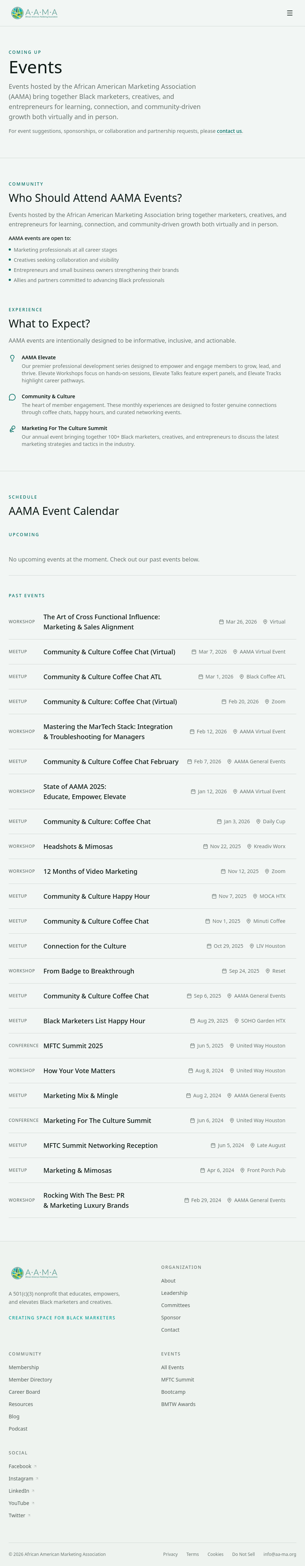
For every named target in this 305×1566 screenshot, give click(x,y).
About (168, 1280)
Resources (21, 1404)
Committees (175, 1305)
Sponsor (171, 1317)
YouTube (22, 1503)
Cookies (216, 1554)
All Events (172, 1367)
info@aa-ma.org (279, 1554)
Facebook (23, 1466)
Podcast (18, 1428)
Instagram (24, 1478)
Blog (14, 1416)
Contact (170, 1329)
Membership (24, 1367)
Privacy (170, 1554)
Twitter (20, 1515)
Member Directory (30, 1379)
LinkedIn (22, 1490)
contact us (229, 130)
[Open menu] (289, 12)
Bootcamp (173, 1391)
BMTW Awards (178, 1404)
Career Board (24, 1391)
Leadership (174, 1292)
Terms (192, 1554)
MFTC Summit (177, 1379)
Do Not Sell (243, 1554)
